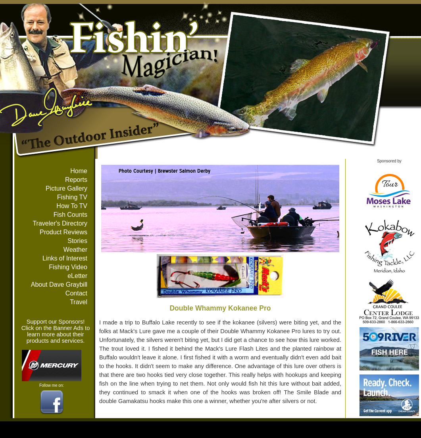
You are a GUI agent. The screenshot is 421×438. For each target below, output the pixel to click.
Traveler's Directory (60, 223)
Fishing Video (68, 267)
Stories (77, 240)
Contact (76, 293)
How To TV (71, 206)
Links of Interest (64, 258)
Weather (75, 249)
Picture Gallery (66, 188)
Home (78, 171)
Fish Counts (70, 214)
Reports (76, 179)
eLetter (77, 275)
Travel (78, 302)
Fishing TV (72, 197)
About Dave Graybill (59, 284)
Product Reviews (63, 232)
